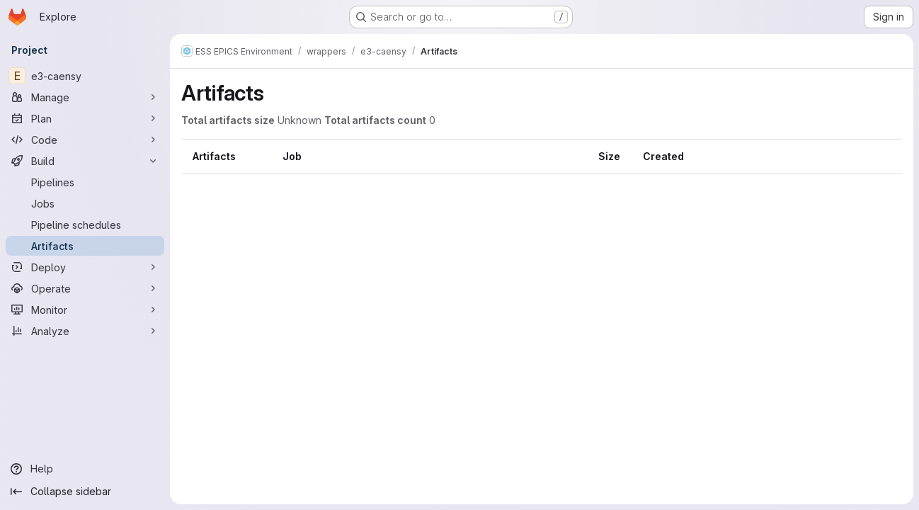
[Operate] (85, 288)
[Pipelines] (85, 182)
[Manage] (85, 97)
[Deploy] (85, 267)
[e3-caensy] (85, 76)
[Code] (85, 139)
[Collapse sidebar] (85, 492)
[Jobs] (85, 203)
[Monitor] (85, 309)
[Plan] (85, 118)
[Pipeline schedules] (85, 224)
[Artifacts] (85, 246)
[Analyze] (85, 331)
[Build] (85, 161)
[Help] (85, 469)
